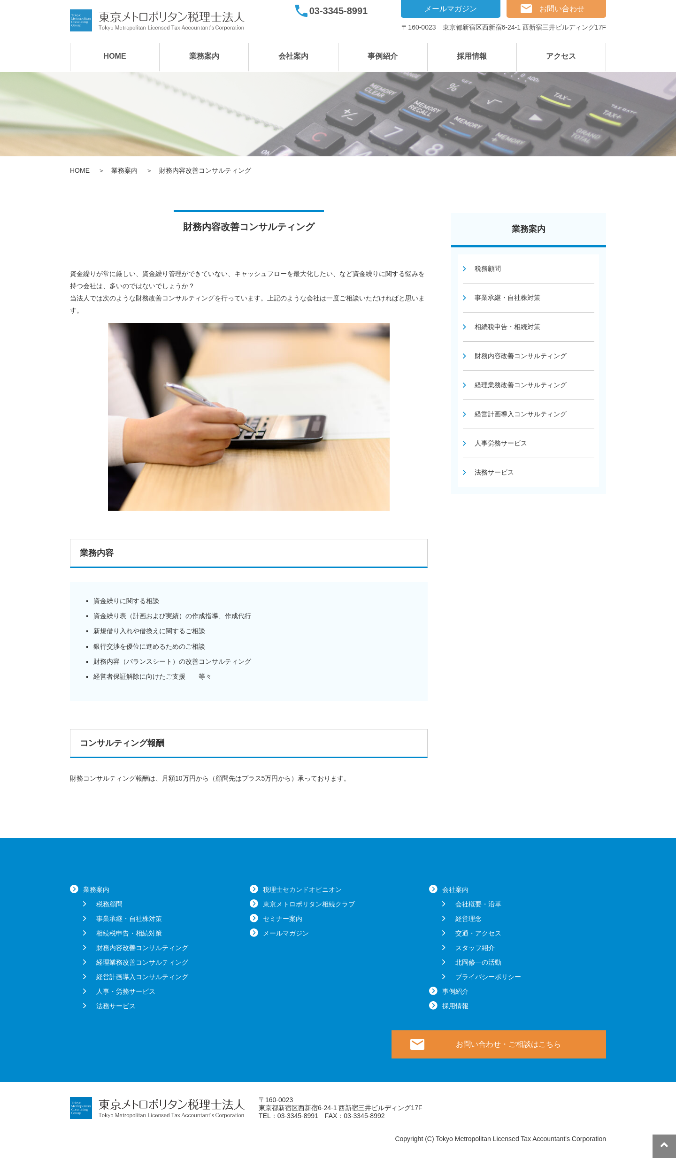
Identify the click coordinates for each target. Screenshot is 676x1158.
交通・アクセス (478, 933)
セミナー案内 (282, 918)
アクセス (561, 56)
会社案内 (293, 56)
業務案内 (204, 56)
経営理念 (468, 918)
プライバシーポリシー (488, 977)
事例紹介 (383, 56)
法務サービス (494, 472)
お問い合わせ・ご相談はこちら (508, 1044)
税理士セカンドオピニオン (302, 889)
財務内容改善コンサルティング (521, 356)
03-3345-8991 (338, 11)
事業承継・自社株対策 (507, 297)
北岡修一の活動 (478, 962)
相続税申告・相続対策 (507, 326)
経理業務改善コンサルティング (521, 385)
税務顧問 (488, 268)
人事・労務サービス (125, 991)
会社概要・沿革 (478, 904)
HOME (115, 56)
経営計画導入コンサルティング (521, 414)
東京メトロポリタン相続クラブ (309, 904)
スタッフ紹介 (475, 947)
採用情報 (472, 56)
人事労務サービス (501, 443)
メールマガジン (450, 9)
